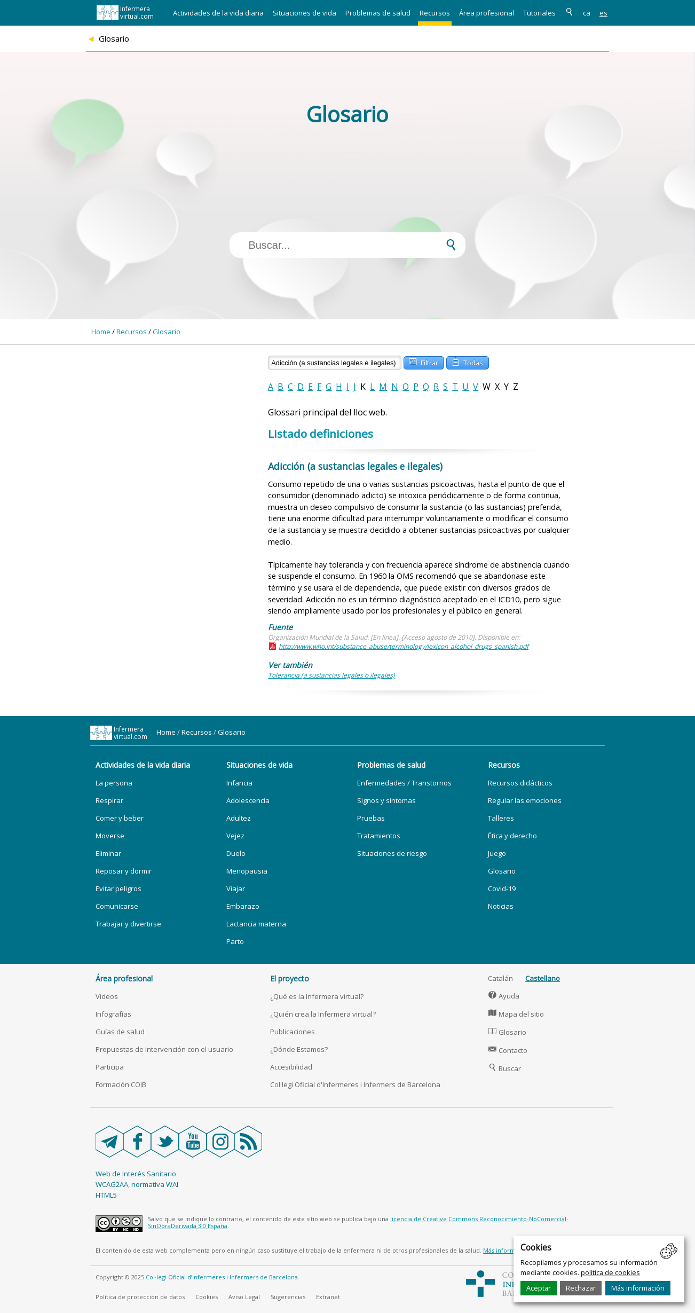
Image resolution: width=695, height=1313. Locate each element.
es (603, 13)
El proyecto (289, 978)
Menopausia (246, 871)
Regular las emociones (525, 800)
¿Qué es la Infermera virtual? (317, 996)
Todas (467, 361)
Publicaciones (292, 1031)
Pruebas (371, 818)
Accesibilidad (291, 1067)
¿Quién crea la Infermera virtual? (323, 1014)
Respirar (109, 800)
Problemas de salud (377, 13)
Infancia (239, 783)
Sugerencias (288, 1297)
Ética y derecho (512, 835)
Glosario (166, 331)
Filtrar (423, 361)
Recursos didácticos (520, 783)
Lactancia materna (256, 924)
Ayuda (503, 996)
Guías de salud (120, 1031)
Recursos (435, 13)
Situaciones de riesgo (392, 853)
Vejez (235, 835)
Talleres (501, 818)
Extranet (328, 1297)
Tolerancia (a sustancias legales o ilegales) (331, 675)
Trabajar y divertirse (128, 924)
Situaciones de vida (304, 13)
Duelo (236, 853)
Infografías (113, 1014)
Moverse (110, 835)
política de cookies (610, 1272)
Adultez (238, 818)
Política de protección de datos (140, 1297)
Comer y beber (120, 818)
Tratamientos (378, 835)
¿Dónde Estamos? (299, 1049)
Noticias (501, 906)
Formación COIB (121, 1084)
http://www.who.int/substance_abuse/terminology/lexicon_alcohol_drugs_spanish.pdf (403, 646)
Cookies (206, 1297)
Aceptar (538, 1288)
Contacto (507, 1050)
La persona (114, 783)
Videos (107, 996)
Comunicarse (117, 906)
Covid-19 (502, 888)
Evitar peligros (118, 888)
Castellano (542, 978)
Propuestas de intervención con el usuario (164, 1049)
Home (100, 331)
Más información (638, 1288)
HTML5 (106, 1195)
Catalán (500, 978)
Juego (497, 853)
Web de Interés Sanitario (136, 1173)
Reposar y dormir (124, 871)
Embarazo (242, 906)
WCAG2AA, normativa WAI (137, 1184)
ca (586, 13)
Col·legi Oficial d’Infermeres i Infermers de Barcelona (222, 1277)
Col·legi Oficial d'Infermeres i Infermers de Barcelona (355, 1084)
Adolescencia (248, 800)
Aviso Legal (244, 1297)
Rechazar (581, 1288)
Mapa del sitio (516, 1014)
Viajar (235, 888)
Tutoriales (539, 13)
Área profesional (486, 13)
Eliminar (108, 853)
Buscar (504, 1068)
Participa (110, 1067)
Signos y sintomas (386, 800)
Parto (235, 941)
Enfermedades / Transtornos (404, 783)
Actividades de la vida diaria (218, 13)
